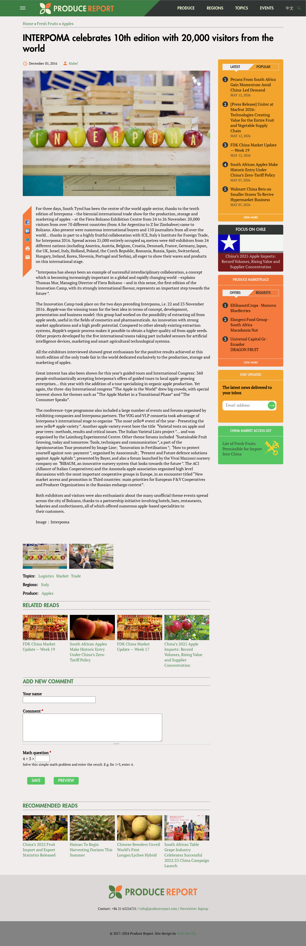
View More (251, 362)
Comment (33, 711)
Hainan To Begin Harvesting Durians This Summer (91, 850)
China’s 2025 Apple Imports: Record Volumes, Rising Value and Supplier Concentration (183, 654)
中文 (290, 8)
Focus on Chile (251, 230)
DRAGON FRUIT (244, 349)
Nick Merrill (186, 933)
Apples (47, 593)
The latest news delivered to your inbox (247, 390)
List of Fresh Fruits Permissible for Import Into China (242, 449)
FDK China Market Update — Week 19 (39, 646)
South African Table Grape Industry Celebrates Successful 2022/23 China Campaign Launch (186, 855)
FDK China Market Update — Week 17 (133, 646)
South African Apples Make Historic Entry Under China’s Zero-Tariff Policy (88, 651)
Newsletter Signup (194, 908)
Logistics (46, 576)
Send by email (27, 257)
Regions (215, 8)
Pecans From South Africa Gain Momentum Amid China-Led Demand (253, 85)
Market (62, 576)
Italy (45, 584)
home (162, 8)
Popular (263, 67)
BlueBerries (240, 310)
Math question (37, 752)
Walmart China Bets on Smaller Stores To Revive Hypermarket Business (252, 194)
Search (299, 8)
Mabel (73, 63)
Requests (263, 293)
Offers (235, 293)
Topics (241, 8)
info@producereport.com (158, 908)
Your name (32, 693)
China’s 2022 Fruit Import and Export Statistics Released (39, 850)
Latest (235, 67)
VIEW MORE (251, 217)
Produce (186, 8)
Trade (76, 576)
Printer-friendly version (27, 248)
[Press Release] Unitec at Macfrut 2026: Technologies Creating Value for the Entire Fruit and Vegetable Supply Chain (252, 117)
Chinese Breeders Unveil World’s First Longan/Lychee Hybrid (138, 850)
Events (267, 8)
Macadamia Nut (244, 330)
